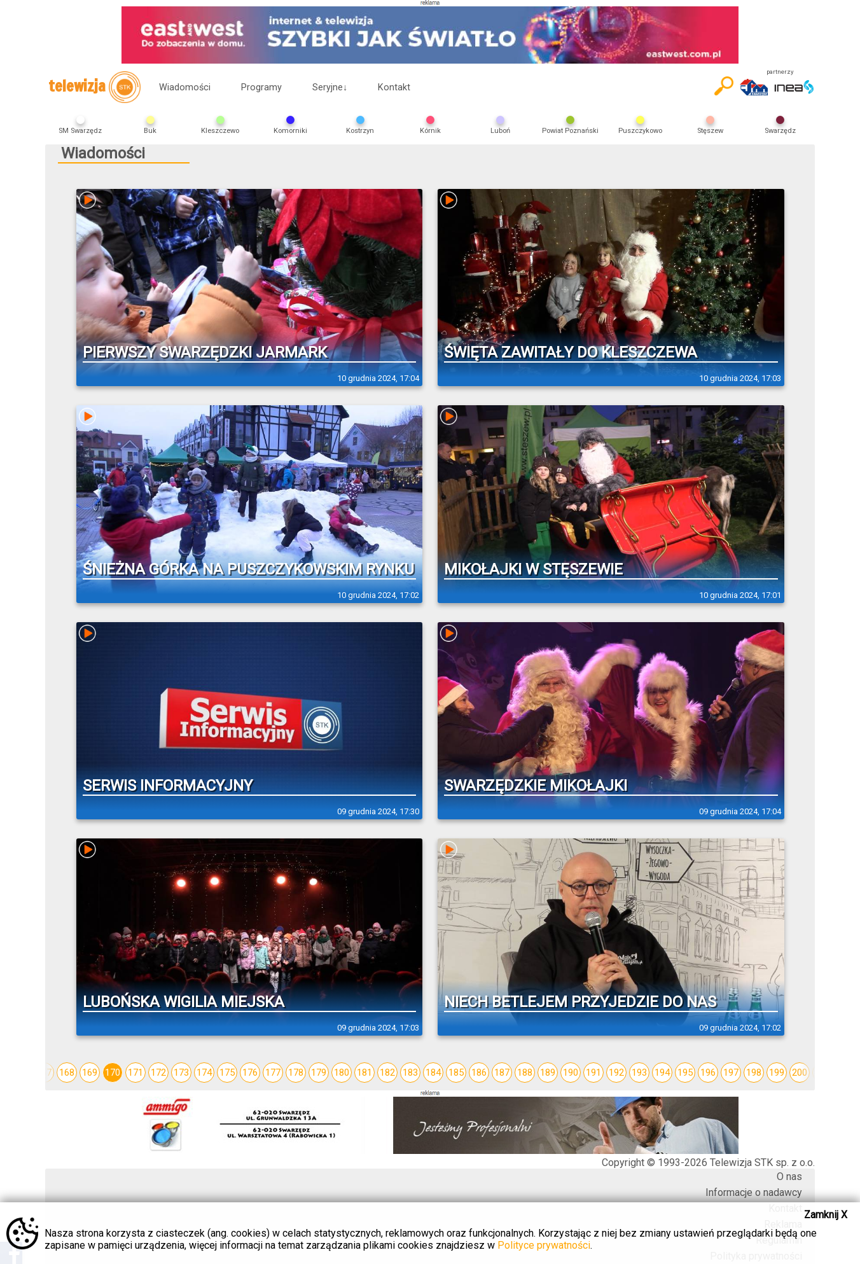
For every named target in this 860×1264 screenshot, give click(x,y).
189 (547, 1072)
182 (387, 1072)
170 (112, 1072)
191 (593, 1072)
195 (685, 1072)
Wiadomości (185, 87)
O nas (789, 1176)
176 (250, 1072)
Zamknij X (825, 1215)
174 (204, 1072)
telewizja (94, 87)
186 (479, 1072)
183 (410, 1072)
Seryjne (329, 87)
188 (524, 1072)
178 (295, 1072)
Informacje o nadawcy (753, 1192)
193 (639, 1072)
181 (364, 1072)
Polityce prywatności (543, 1245)
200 (799, 1072)
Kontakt (394, 87)
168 (66, 1072)
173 (181, 1072)
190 (570, 1072)
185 (456, 1072)
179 (318, 1072)
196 (708, 1072)
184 (433, 1072)
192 (616, 1072)
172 (158, 1072)
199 (776, 1072)
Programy (261, 87)
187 (502, 1072)
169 (89, 1072)
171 (135, 1072)
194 (662, 1072)
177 (273, 1072)
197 (731, 1072)
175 (227, 1072)
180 (341, 1072)
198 (753, 1072)
